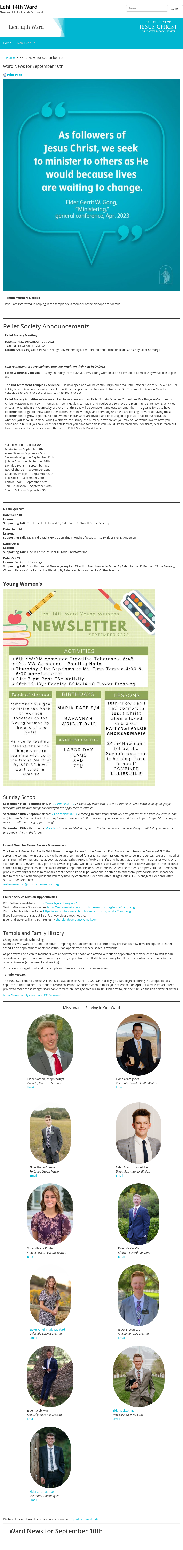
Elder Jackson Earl (124, 1410)
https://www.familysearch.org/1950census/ (32, 995)
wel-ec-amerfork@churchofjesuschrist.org (31, 884)
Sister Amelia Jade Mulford (47, 1329)
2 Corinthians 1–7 (64, 804)
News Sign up (26, 43)
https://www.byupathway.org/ (57, 903)
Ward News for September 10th (56, 1531)
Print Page (14, 75)
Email (31, 1087)
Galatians (52, 828)
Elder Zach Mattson (43, 1492)
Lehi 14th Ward (19, 6)
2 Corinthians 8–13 (64, 814)
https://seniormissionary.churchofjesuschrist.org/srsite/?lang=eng (91, 907)
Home (7, 43)
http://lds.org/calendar (85, 1519)
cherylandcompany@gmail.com (77, 919)
